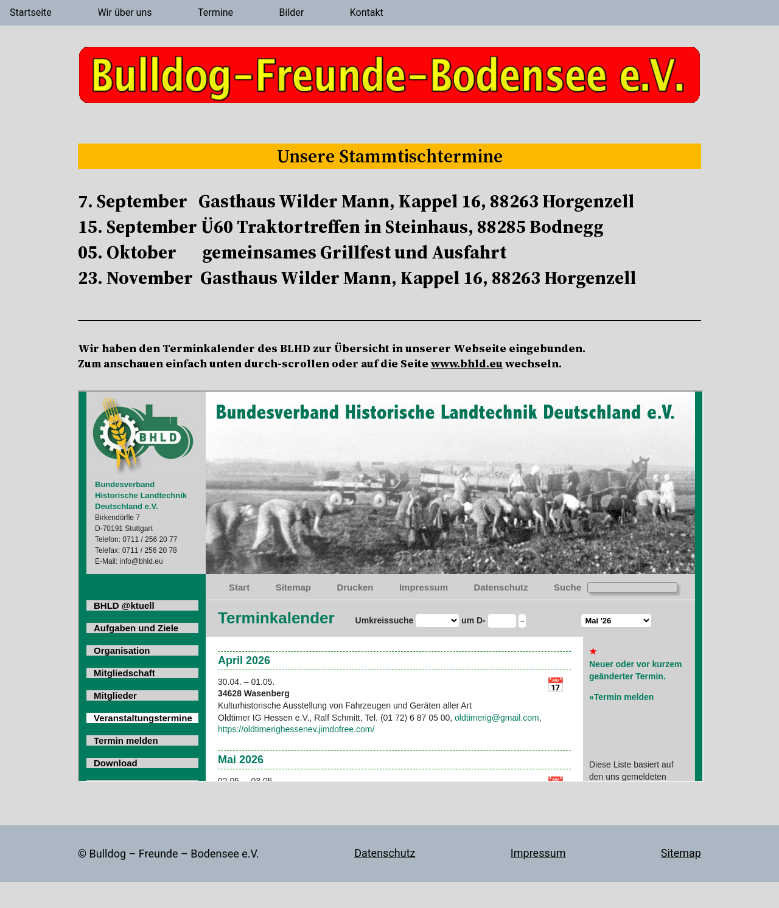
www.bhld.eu (467, 363)
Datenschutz (384, 853)
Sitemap (681, 853)
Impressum (538, 853)
